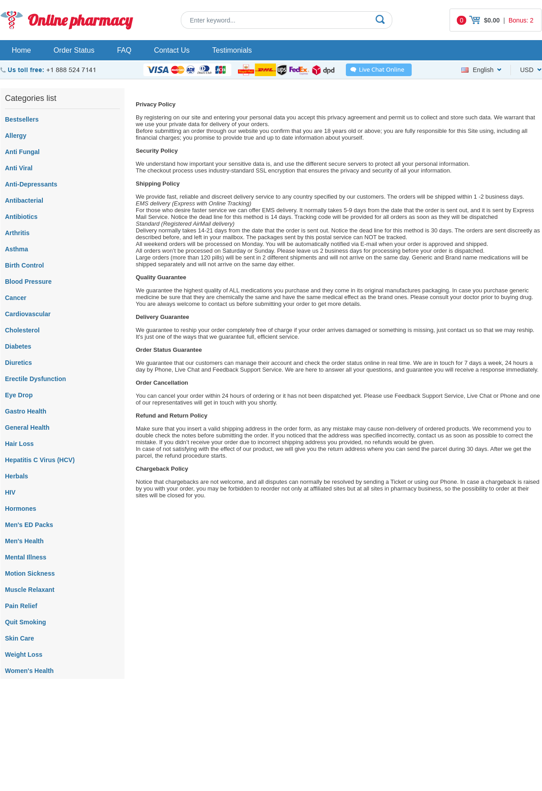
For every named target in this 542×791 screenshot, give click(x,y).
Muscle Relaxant (30, 589)
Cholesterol (22, 330)
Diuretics (18, 362)
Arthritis (17, 232)
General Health (27, 427)
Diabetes (18, 346)
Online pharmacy (80, 20)
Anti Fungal (22, 151)
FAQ (124, 50)
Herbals (16, 476)
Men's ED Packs (29, 524)
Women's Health (29, 670)
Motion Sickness (30, 573)
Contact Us (171, 50)
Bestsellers (22, 119)
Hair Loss (19, 443)
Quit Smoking (25, 622)
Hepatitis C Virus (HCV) (40, 460)
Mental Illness (25, 557)
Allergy (15, 135)
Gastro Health (25, 411)
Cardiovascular (28, 314)
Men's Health (24, 541)
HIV (10, 492)
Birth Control (24, 265)
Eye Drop (18, 395)
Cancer (15, 297)
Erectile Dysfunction (35, 378)
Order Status (74, 50)
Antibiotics (21, 216)
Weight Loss (23, 654)
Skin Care (19, 638)
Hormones (20, 508)
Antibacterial (24, 200)
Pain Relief (21, 605)
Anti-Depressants (31, 184)
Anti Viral (18, 168)
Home (21, 50)
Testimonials (232, 50)
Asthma (16, 249)
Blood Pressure (28, 281)
